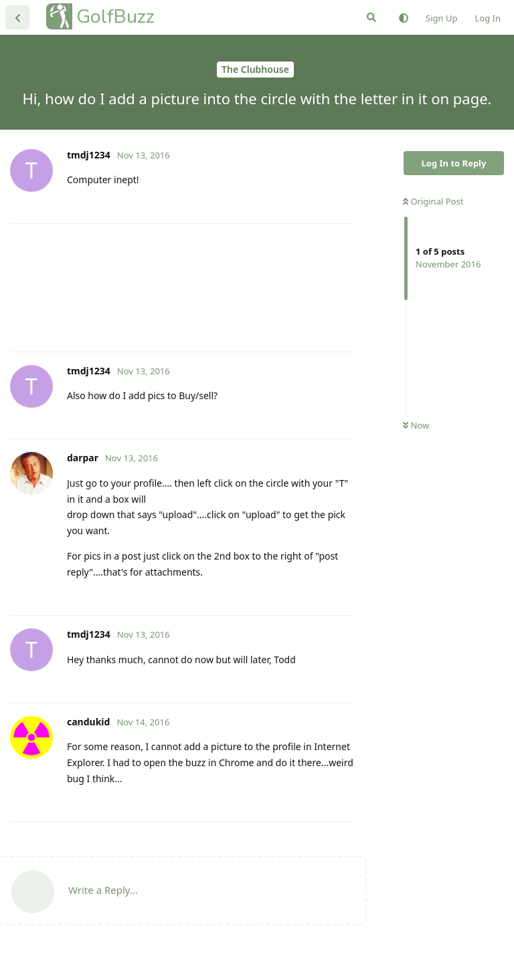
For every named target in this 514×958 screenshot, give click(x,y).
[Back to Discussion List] (17, 17)
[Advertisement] (181, 288)
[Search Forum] (371, 17)
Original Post (433, 201)
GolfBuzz (115, 16)
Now (416, 425)
